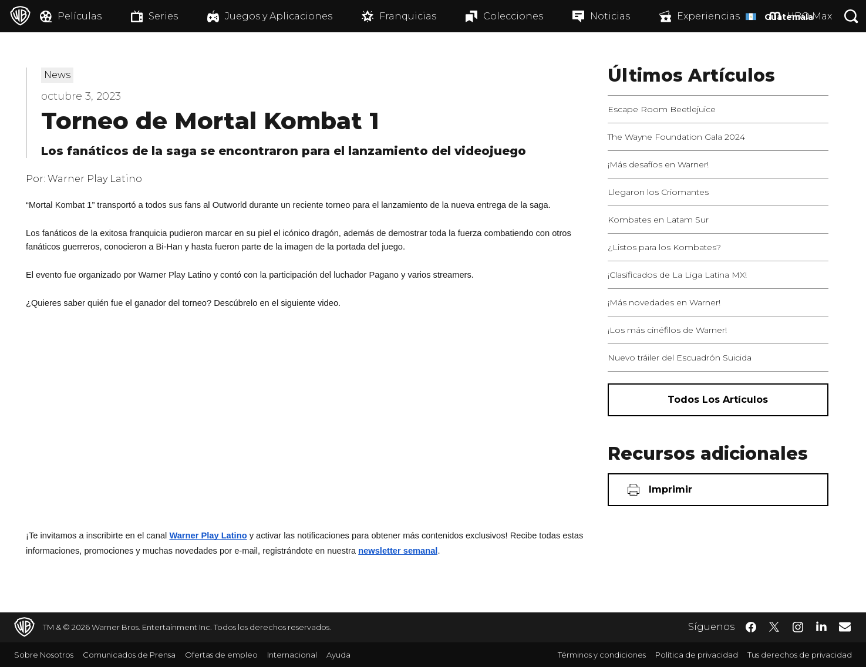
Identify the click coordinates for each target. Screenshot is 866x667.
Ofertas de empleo (221, 654)
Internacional (292, 654)
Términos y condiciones (602, 654)
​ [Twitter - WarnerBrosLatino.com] (774, 627)
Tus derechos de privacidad (799, 654)
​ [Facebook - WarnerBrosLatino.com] (751, 627)
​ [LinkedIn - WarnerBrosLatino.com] (821, 626)
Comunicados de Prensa (129, 654)
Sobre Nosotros (43, 654)
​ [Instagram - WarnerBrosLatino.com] (798, 627)
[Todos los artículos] (718, 400)
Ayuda (338, 654)
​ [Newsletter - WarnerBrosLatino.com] (845, 626)
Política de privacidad (696, 654)
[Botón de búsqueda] (851, 16)
